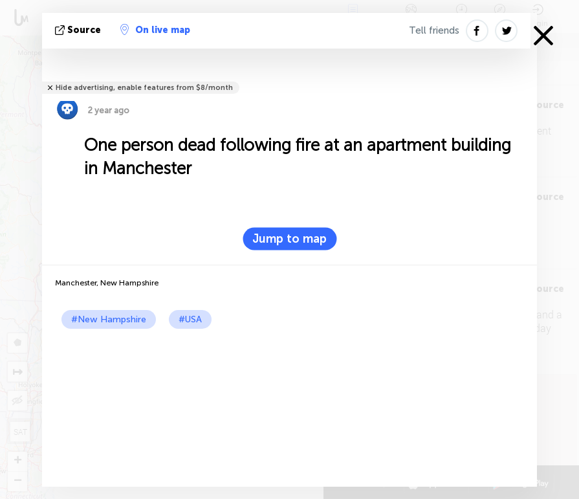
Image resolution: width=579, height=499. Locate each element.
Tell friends (434, 30)
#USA (190, 319)
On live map (155, 30)
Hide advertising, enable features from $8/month (144, 87)
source (79, 30)
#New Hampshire (108, 319)
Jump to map (289, 239)
